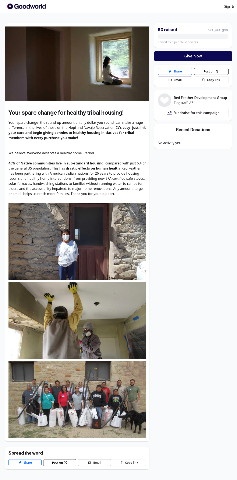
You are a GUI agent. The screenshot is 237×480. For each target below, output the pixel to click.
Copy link (129, 463)
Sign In (229, 6)
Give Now (193, 55)
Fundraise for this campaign (193, 112)
